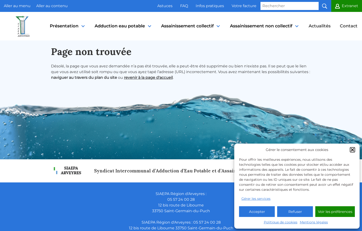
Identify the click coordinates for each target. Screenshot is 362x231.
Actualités (320, 26)
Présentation (67, 31)
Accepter (257, 211)
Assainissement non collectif (264, 31)
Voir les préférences (335, 211)
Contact (348, 26)
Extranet (350, 6)
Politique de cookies (280, 222)
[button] (352, 149)
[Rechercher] (289, 6)
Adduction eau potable (123, 31)
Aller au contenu (52, 6)
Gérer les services (255, 198)
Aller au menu (17, 6)
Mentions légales (314, 222)
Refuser (295, 211)
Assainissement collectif (191, 31)
